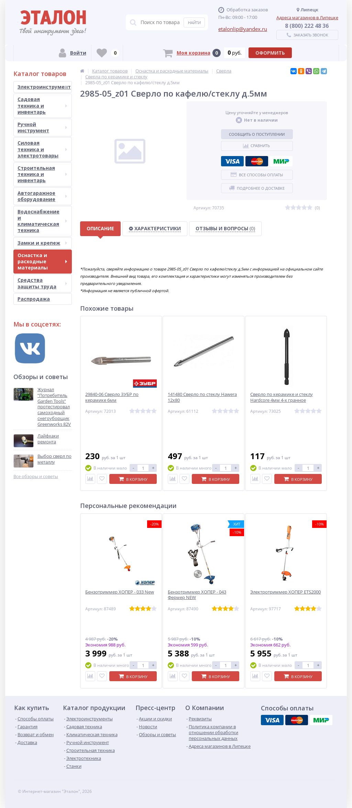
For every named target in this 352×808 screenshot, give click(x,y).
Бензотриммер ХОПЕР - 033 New (119, 592)
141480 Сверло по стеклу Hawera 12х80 (202, 397)
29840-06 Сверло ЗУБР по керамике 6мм (112, 397)
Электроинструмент (44, 87)
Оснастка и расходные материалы (42, 261)
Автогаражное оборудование (42, 196)
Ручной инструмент (42, 127)
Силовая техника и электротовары (42, 149)
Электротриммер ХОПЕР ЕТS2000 (285, 592)
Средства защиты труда (42, 283)
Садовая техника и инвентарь (42, 105)
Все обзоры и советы (35, 476)
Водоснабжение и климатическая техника (42, 221)
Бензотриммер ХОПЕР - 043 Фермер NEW (197, 595)
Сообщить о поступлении (257, 134)
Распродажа (34, 299)
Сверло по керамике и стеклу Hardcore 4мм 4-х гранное (281, 397)
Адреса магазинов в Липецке (307, 17)
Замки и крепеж (42, 243)
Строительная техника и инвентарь (42, 174)
